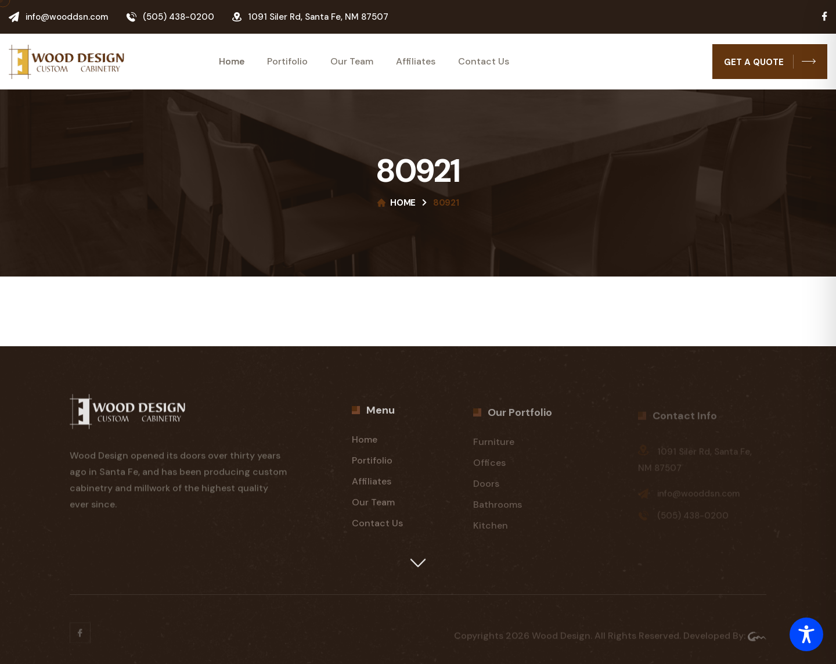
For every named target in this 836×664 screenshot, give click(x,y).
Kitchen (490, 529)
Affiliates (415, 61)
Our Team (351, 61)
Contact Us (483, 61)
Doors (486, 488)
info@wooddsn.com (67, 17)
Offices (489, 467)
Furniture (493, 446)
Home (231, 61)
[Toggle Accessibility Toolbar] (806, 634)
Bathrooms (497, 509)
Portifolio (287, 61)
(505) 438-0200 (178, 17)
